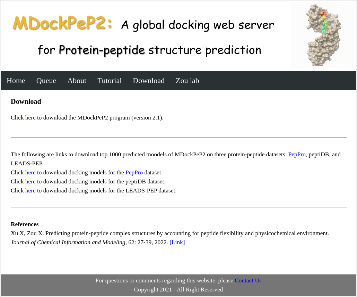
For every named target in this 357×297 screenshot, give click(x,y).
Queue (46, 80)
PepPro (297, 154)
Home (16, 80)
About (76, 80)
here (30, 117)
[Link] (177, 242)
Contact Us (248, 280)
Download (149, 80)
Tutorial (109, 80)
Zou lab (187, 80)
